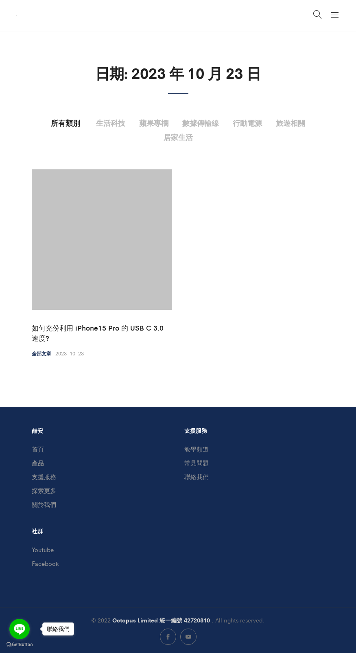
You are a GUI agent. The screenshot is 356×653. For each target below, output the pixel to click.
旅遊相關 (290, 122)
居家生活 (178, 136)
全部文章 (41, 353)
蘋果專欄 (153, 122)
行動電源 (247, 122)
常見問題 (196, 462)
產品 (38, 462)
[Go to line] (19, 629)
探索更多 (44, 490)
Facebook (45, 563)
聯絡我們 (196, 476)
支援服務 (44, 476)
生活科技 (110, 122)
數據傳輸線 (200, 122)
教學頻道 (196, 449)
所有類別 (65, 122)
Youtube (43, 549)
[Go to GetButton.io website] (20, 644)
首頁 (38, 449)
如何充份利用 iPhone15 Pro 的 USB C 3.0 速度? (98, 333)
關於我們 (44, 504)
